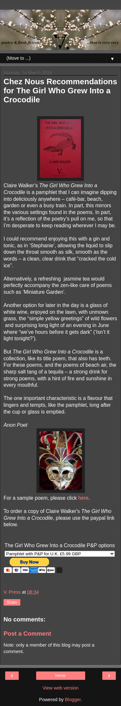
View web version (61, 688)
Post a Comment (27, 633)
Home (60, 675)
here (83, 498)
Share (12, 602)
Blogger (73, 699)
